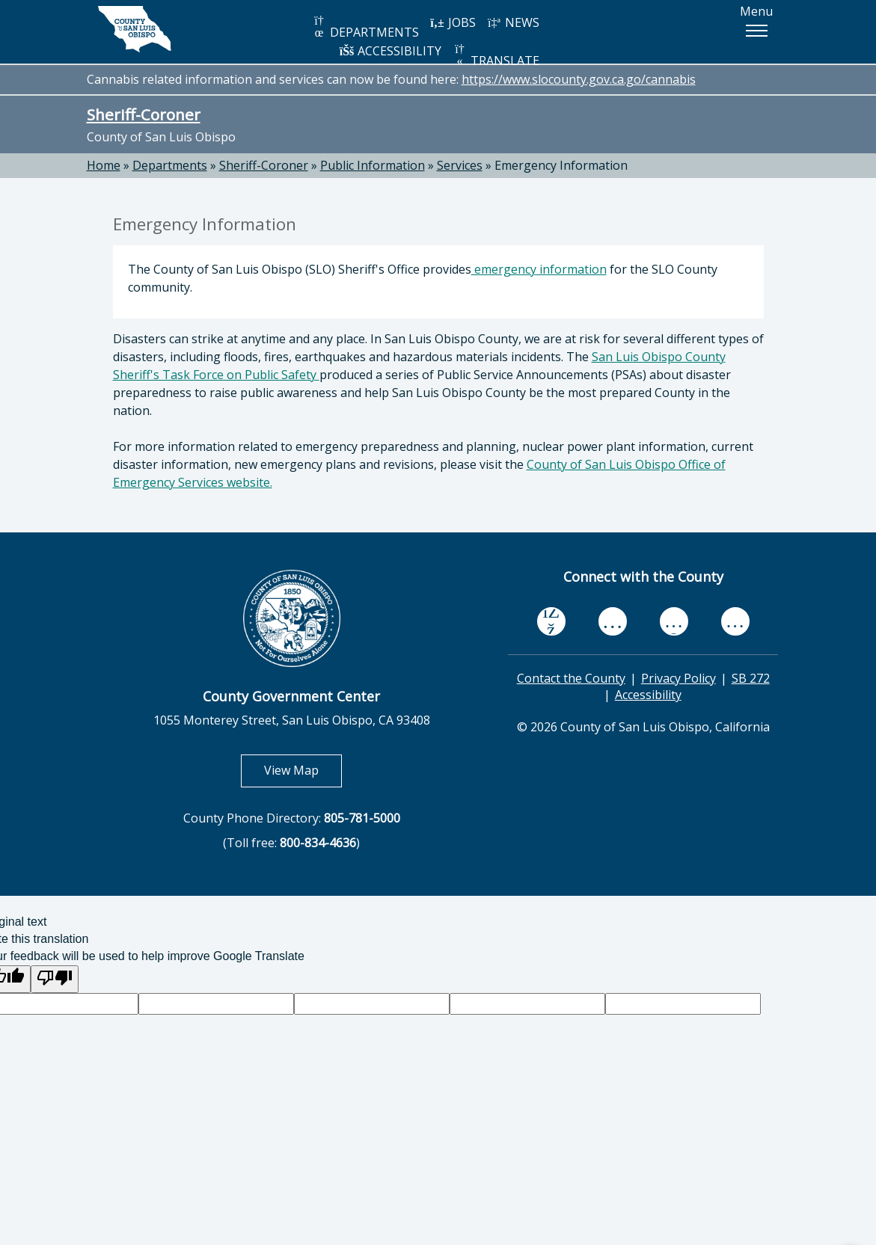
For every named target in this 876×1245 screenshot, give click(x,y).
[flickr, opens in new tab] (674, 621)
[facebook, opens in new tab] (551, 621)
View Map (303, 769)
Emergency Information (561, 165)
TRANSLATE (496, 55)
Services (460, 165)
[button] (756, 30)
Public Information (372, 165)
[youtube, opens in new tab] (612, 621)
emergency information (539, 269)
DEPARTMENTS (365, 27)
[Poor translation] (55, 979)
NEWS (513, 22)
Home (103, 165)
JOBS (453, 22)
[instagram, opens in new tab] (735, 621)
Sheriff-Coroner (143, 114)
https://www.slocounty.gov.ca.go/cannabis (579, 79)
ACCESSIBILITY (390, 50)
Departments (169, 165)
